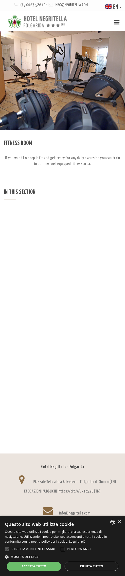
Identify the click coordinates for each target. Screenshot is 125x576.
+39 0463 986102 (33, 5)
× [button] (119, 522)
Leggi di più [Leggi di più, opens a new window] (77, 541)
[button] (62, 557)
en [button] (113, 7)
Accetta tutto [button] (34, 566)
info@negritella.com (71, 5)
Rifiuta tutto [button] (91, 566)
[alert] (62, 546)
